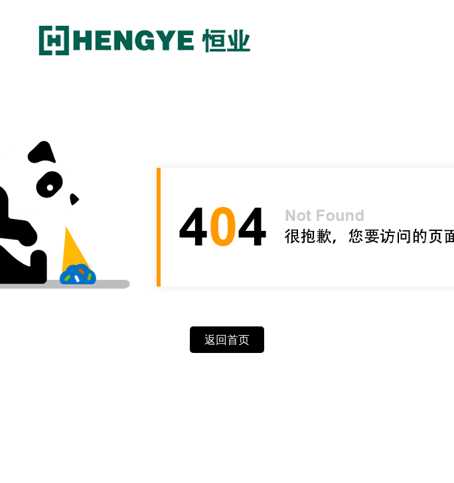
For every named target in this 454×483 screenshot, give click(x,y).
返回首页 (227, 340)
